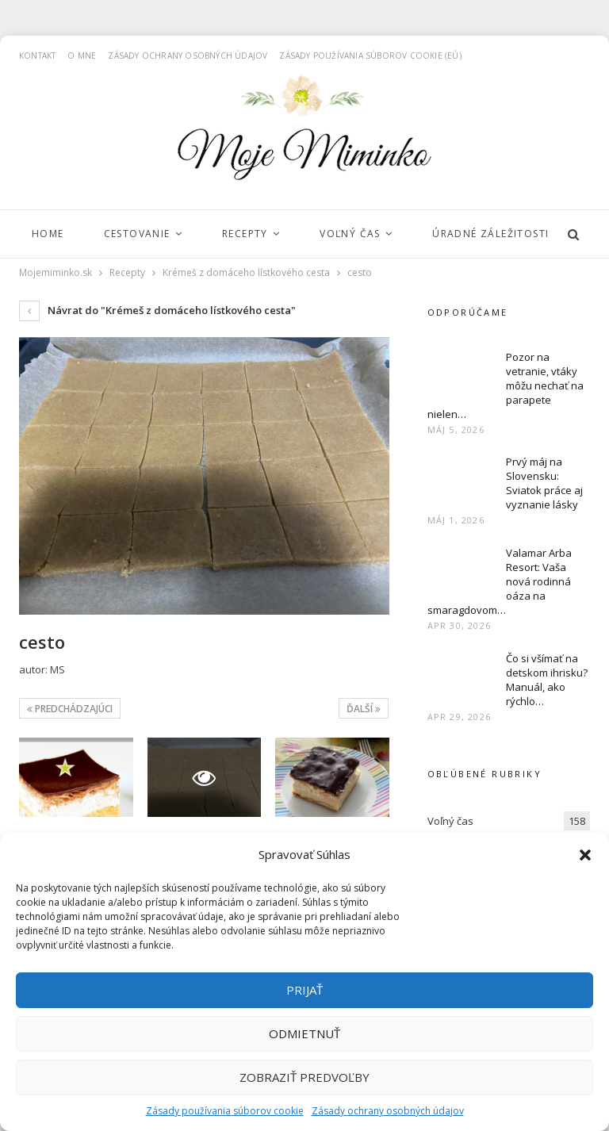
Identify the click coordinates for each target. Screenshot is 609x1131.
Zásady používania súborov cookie (225, 1111)
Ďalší (364, 708)
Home (48, 233)
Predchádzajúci (70, 708)
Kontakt (37, 55)
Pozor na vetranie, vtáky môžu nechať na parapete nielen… (505, 385)
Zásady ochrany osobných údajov (388, 1111)
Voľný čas (350, 233)
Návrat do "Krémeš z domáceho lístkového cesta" (157, 310)
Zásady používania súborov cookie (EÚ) (370, 55)
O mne (81, 55)
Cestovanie (137, 233)
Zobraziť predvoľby (304, 1077)
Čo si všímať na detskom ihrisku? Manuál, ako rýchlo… (547, 679)
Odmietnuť (304, 1033)
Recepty (245, 233)
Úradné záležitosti (490, 233)
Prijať (304, 990)
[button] (585, 855)
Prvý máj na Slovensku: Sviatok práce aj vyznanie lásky (544, 483)
